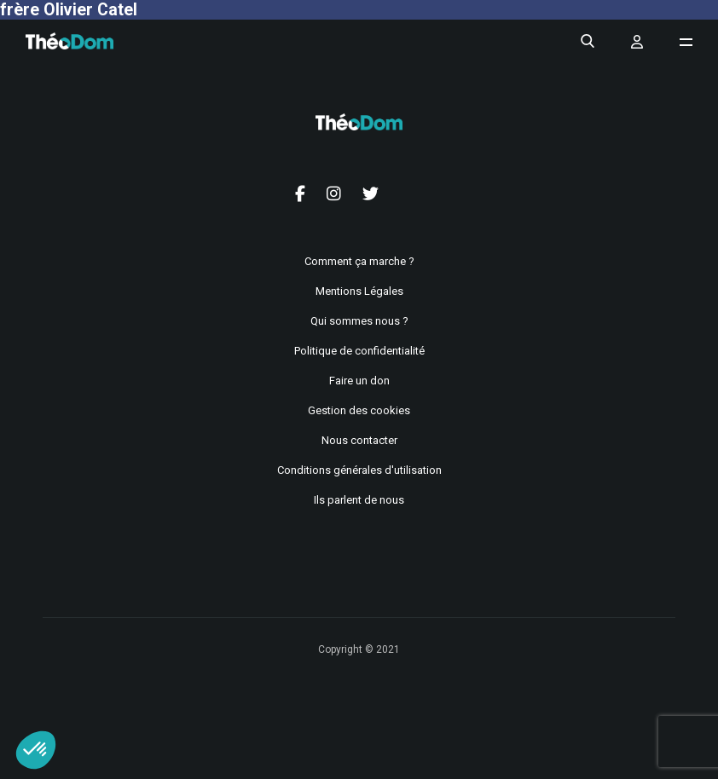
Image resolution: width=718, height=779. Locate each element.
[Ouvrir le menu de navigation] (686, 42)
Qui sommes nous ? (359, 320)
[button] (35, 750)
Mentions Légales (359, 291)
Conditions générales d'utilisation (359, 470)
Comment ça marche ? (359, 261)
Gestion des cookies (359, 410)
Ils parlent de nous (359, 499)
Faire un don (359, 380)
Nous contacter (359, 440)
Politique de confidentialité (359, 350)
